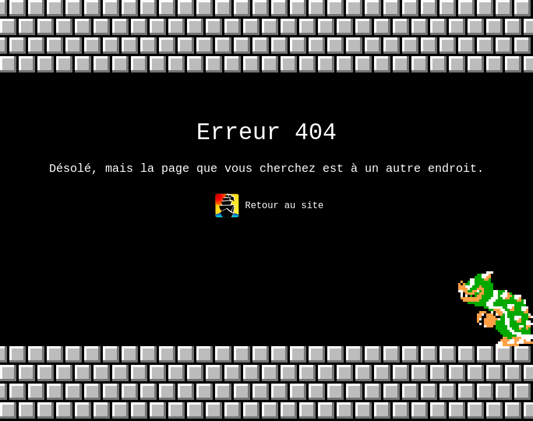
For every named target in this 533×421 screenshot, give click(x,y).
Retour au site (269, 212)
